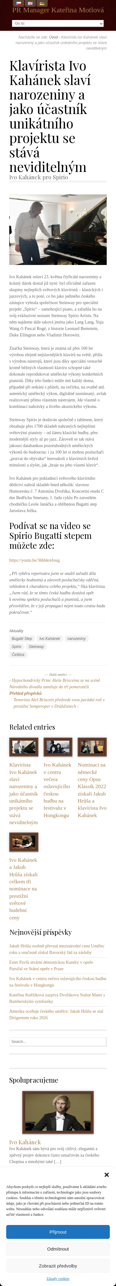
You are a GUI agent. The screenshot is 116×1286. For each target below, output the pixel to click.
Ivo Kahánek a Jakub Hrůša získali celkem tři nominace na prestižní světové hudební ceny (23, 889)
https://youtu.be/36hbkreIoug (34, 560)
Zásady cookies (57, 1278)
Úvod (53, 37)
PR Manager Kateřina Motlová (58, 10)
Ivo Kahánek (49, 639)
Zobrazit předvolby (58, 1265)
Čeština (18, 655)
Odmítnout (58, 1248)
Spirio (16, 647)
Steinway (36, 647)
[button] (107, 1175)
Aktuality (16, 631)
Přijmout (58, 1232)
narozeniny (76, 639)
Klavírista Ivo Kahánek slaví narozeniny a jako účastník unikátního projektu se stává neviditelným (23, 793)
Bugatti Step (22, 639)
